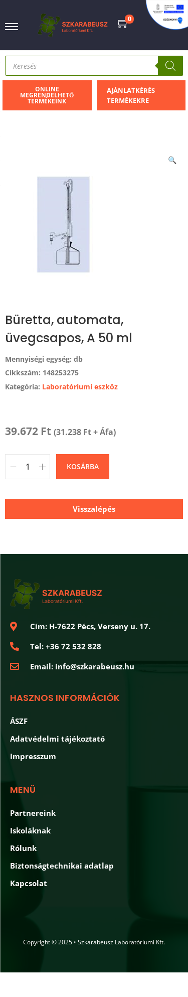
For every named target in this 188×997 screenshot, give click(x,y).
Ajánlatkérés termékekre (131, 95)
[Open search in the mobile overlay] (94, 66)
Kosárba (83, 466)
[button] (173, 158)
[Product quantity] (28, 467)
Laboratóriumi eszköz (80, 386)
